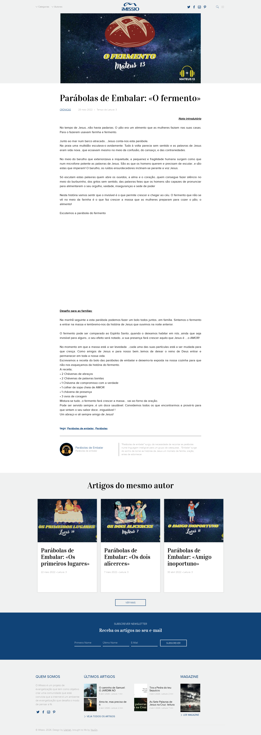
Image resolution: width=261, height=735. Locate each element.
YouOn (94, 730)
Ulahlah (67, 730)
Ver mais (130, 602)
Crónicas (65, 109)
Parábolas (101, 428)
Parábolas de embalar (80, 428)
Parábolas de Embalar (89, 447)
